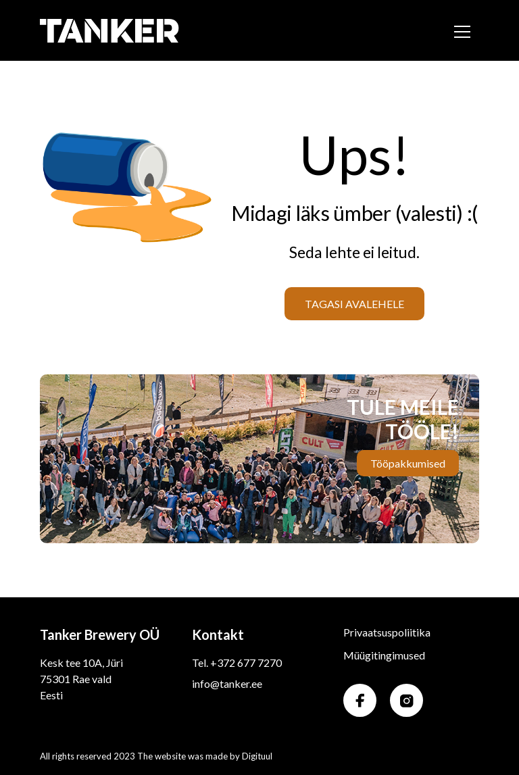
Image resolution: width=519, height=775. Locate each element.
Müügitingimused (384, 655)
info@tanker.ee (227, 683)
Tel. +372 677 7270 (237, 662)
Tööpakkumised (407, 463)
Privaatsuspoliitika (386, 632)
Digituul (257, 756)
